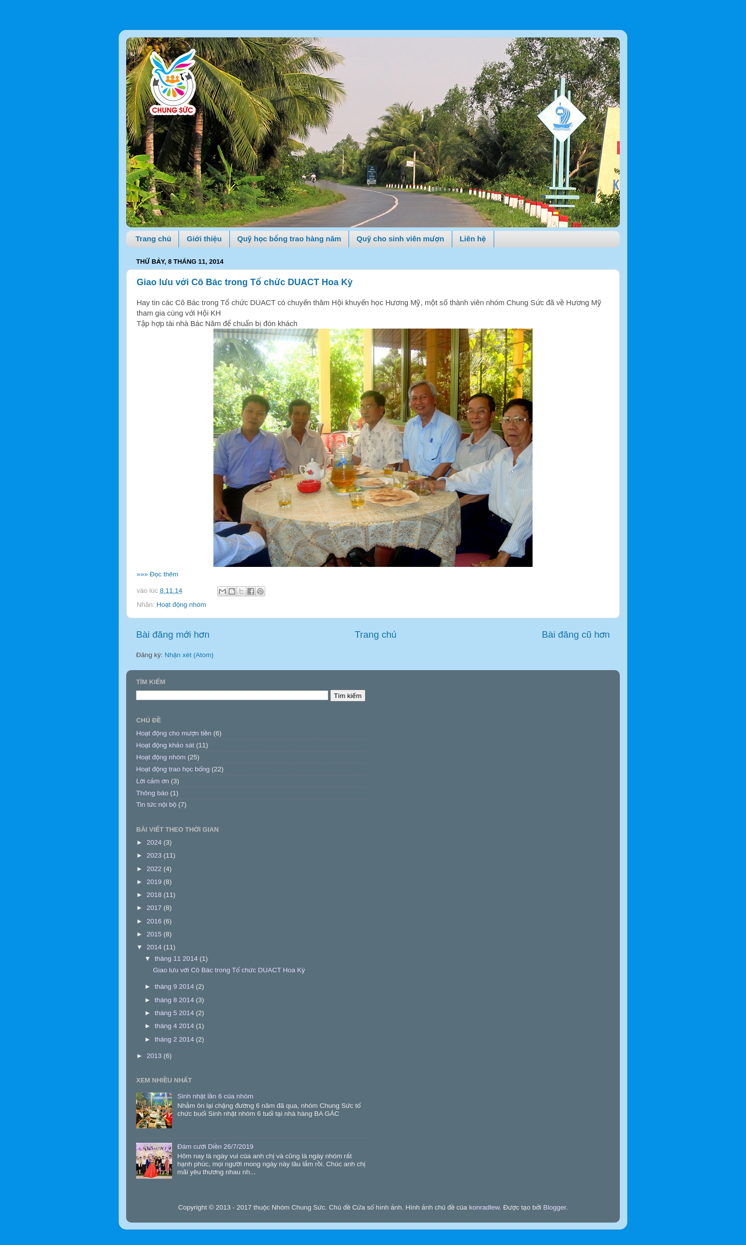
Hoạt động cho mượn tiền (173, 733)
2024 (155, 842)
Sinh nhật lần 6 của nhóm (215, 1096)
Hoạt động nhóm (181, 604)
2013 (155, 1056)
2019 (155, 882)
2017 (155, 907)
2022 (155, 869)
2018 (155, 894)
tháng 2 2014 (175, 1039)
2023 (155, 855)
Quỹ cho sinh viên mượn (400, 238)
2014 (155, 947)
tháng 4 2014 (175, 1026)
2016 (155, 921)
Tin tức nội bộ (156, 804)
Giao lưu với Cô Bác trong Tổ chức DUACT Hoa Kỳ (245, 282)
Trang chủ (154, 238)
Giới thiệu (203, 238)
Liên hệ (473, 238)
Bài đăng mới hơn (172, 634)
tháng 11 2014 (177, 958)
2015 (155, 934)
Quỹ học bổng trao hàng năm (289, 238)
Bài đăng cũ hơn (576, 634)
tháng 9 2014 (175, 986)
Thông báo (152, 793)
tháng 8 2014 (175, 1000)
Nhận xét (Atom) (189, 655)
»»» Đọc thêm (158, 574)
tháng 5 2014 (175, 1013)
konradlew (484, 1207)
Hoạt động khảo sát (165, 745)
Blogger (554, 1207)
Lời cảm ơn (152, 781)
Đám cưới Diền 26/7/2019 (215, 1146)
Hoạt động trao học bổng (173, 769)
